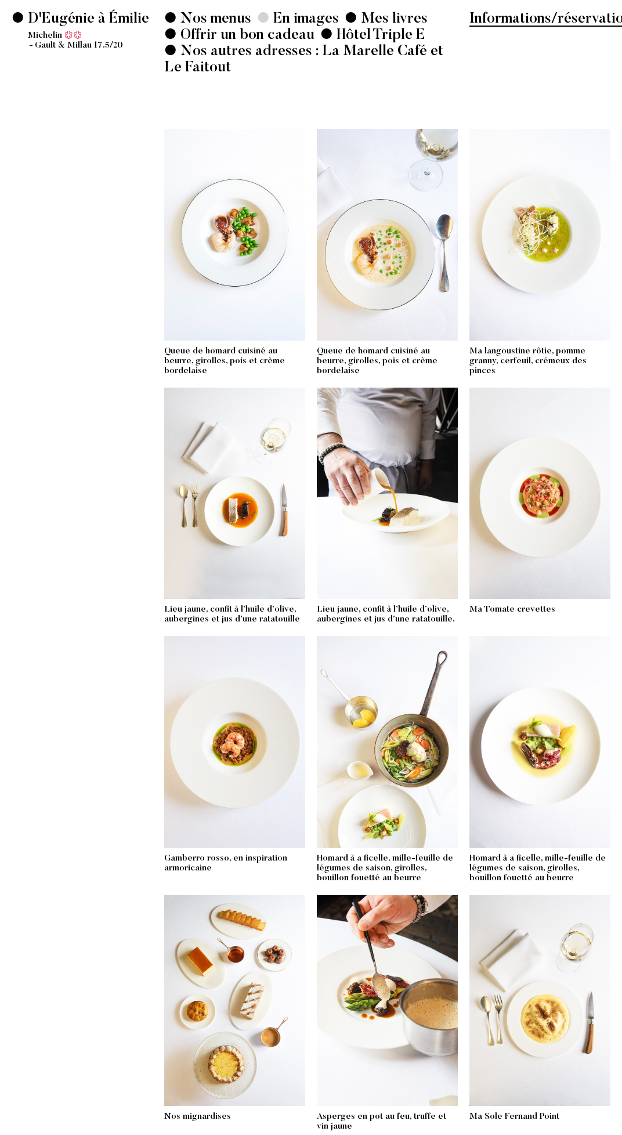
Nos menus (214, 19)
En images (304, 19)
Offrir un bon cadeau (245, 35)
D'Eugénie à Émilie (88, 31)
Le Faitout (197, 68)
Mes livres (392, 19)
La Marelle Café (374, 52)
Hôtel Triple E (381, 35)
